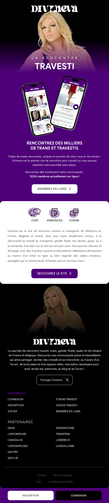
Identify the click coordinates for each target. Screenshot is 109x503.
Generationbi (65, 428)
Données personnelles (61, 481)
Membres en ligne (55, 189)
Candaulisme (65, 446)
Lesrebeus (63, 440)
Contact (41, 475)
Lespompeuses (18, 446)
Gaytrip (13, 452)
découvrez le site (54, 273)
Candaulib (15, 440)
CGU (38, 481)
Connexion (78, 495)
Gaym (11, 428)
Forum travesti (66, 399)
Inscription (30, 495)
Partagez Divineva (55, 380)
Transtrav (63, 434)
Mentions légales (62, 475)
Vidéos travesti (66, 405)
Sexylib (13, 458)
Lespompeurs (17, 434)
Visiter (12, 411)
